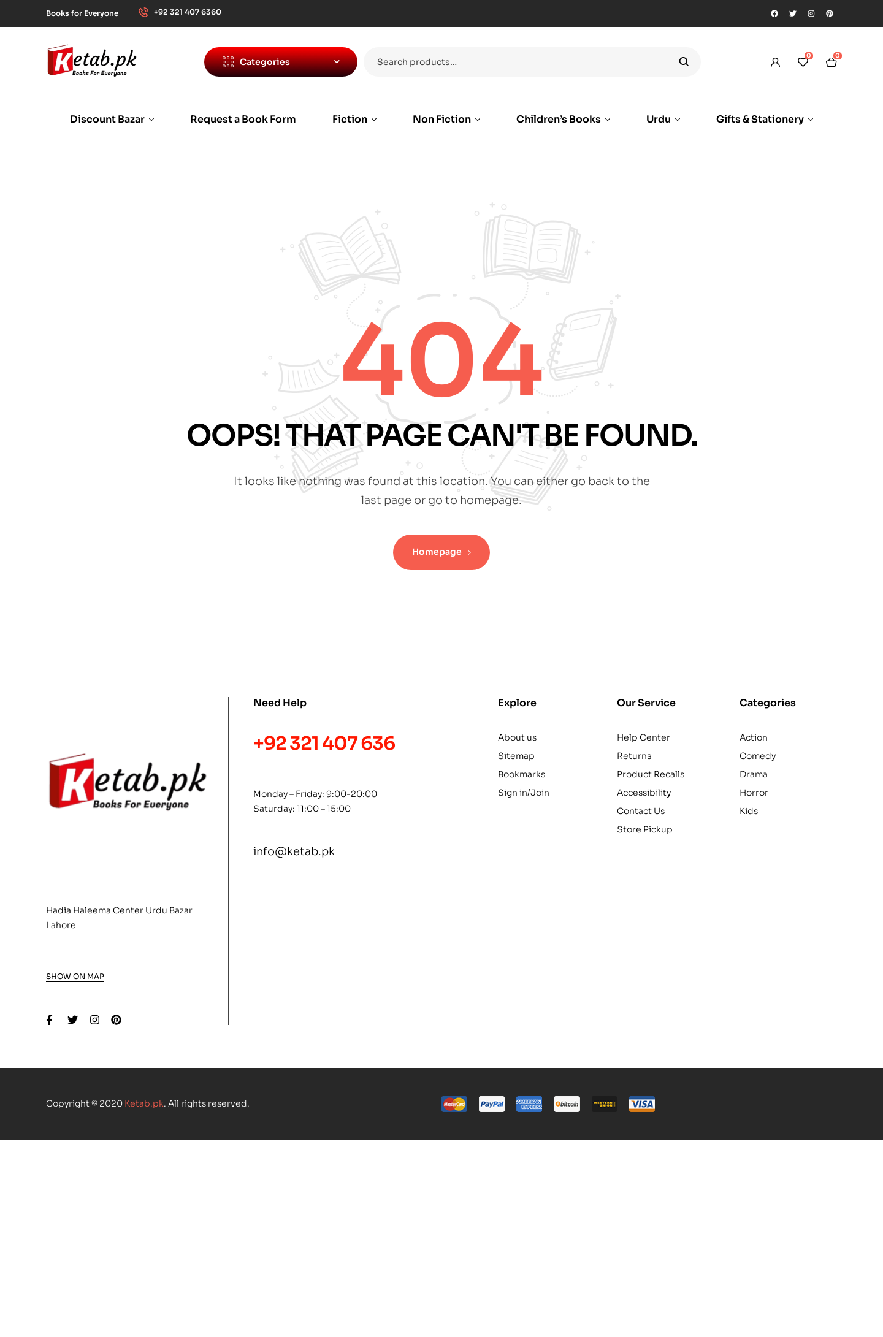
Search (684, 62)
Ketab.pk (144, 1103)
